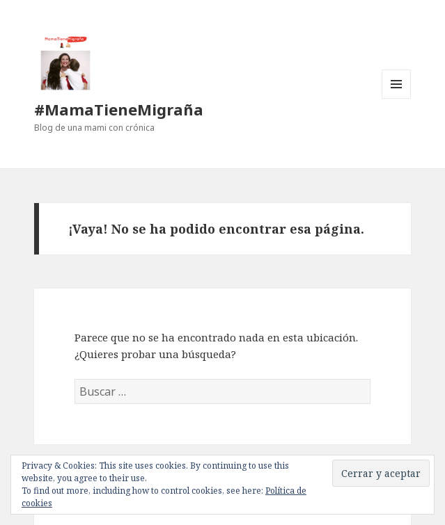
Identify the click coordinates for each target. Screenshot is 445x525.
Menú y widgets (396, 98)
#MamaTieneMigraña (118, 109)
